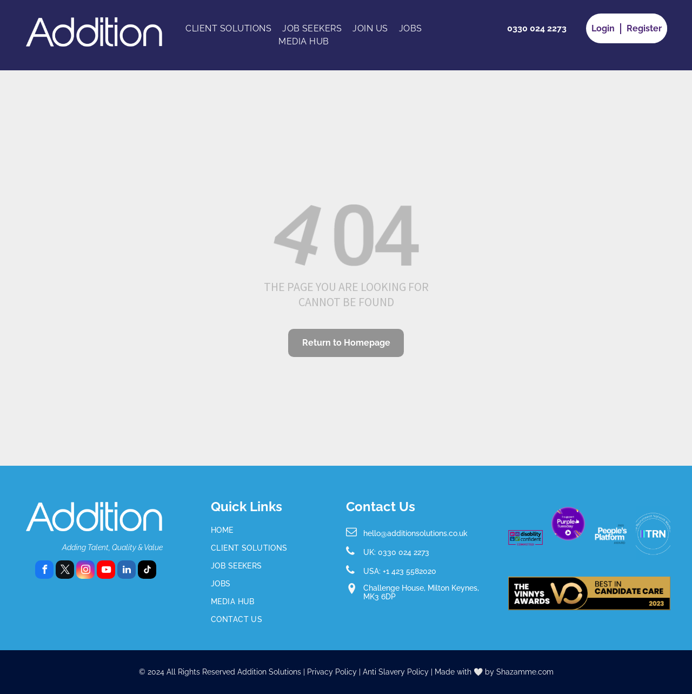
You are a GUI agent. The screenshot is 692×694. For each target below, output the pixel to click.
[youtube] (106, 570)
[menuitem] (228, 28)
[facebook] (44, 570)
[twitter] (65, 570)
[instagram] (85, 570)
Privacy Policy (332, 671)
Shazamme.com (525, 671)
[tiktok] (147, 570)
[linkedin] (126, 570)
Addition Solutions (269, 671)
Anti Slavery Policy (396, 671)
